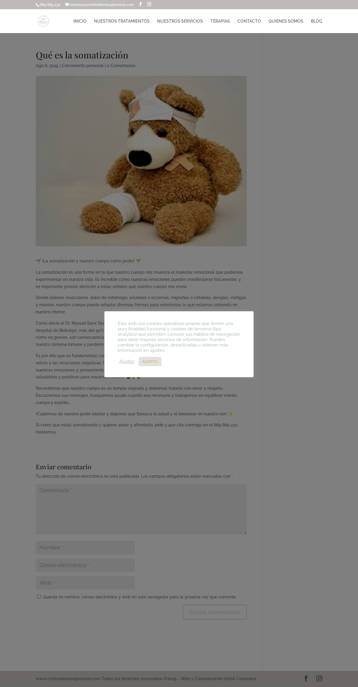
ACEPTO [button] (150, 361)
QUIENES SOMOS (285, 21)
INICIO (80, 21)
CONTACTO (249, 21)
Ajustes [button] (126, 361)
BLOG (316, 21)
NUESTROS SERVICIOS (180, 21)
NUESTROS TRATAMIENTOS (122, 21)
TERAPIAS (220, 21)
